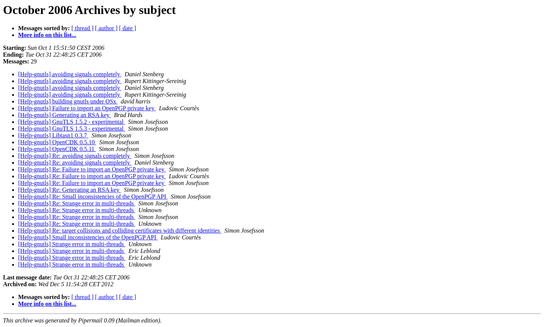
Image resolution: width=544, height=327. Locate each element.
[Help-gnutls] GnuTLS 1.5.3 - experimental (71, 128)
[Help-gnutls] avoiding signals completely (70, 74)
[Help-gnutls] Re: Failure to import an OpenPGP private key (92, 169)
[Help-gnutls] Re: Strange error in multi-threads (76, 203)
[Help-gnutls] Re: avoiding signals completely (74, 156)
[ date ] (127, 28)
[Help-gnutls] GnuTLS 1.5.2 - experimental (71, 122)
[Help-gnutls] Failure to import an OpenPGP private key (87, 108)
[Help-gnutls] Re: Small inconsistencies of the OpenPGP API (93, 196)
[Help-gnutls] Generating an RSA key (64, 115)
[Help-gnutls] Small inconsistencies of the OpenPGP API (88, 237)
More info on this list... (47, 35)
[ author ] (106, 28)
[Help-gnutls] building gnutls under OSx (68, 101)
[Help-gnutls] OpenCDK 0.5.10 (57, 142)
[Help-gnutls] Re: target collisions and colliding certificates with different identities (119, 230)
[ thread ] (82, 28)
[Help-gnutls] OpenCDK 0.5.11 (57, 149)
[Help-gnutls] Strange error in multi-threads (71, 244)
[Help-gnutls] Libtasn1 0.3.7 (53, 135)
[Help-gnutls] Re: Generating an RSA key (69, 190)
